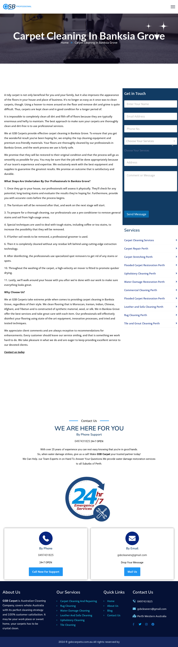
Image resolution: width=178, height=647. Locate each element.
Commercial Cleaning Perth (140, 290)
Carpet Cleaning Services (139, 240)
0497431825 (82, 441)
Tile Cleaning (66, 624)
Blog (108, 610)
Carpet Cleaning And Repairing (77, 601)
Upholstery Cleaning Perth (140, 273)
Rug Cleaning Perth (135, 315)
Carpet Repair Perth (136, 248)
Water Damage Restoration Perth (144, 281)
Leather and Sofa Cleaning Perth (143, 306)
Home (65, 42)
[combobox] (150, 141)
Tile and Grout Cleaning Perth (142, 323)
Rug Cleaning (66, 605)
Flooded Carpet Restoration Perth (144, 265)
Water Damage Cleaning (73, 610)
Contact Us (112, 615)
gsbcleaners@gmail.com (132, 555)
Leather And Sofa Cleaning (74, 615)
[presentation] (150, 208)
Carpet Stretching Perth (138, 256)
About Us (111, 605)
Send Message (136, 214)
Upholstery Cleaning (71, 620)
